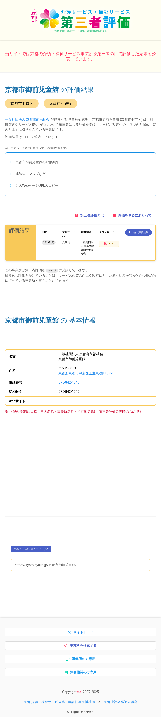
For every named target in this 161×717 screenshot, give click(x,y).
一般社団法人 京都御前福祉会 (27, 120)
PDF (109, 243)
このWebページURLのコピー (37, 185)
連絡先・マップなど (31, 174)
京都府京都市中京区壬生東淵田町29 (85, 371)
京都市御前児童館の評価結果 (37, 162)
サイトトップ (82, 631)
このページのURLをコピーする (31, 548)
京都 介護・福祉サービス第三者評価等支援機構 (59, 700)
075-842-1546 (68, 381)
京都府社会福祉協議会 (120, 700)
